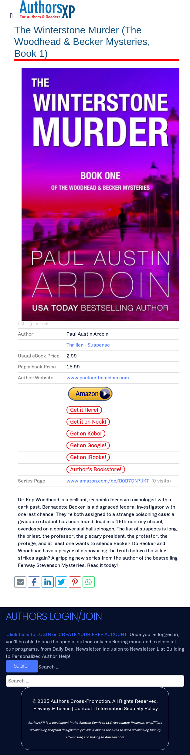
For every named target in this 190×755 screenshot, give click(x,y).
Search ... (48, 667)
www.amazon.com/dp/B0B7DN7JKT (107, 481)
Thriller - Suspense (88, 345)
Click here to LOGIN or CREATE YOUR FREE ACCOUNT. (67, 634)
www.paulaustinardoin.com (97, 378)
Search (22, 665)
